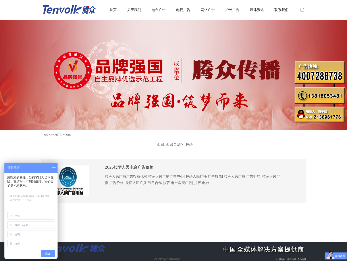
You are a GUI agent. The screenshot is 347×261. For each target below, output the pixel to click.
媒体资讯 (257, 10)
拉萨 (189, 144)
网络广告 (208, 10)
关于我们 (134, 10)
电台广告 (159, 10)
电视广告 (183, 10)
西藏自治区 (175, 144)
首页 (113, 10)
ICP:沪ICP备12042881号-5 (167, 259)
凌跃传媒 (291, 259)
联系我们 (281, 10)
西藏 (68, 134)
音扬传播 (301, 259)
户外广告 (232, 10)
